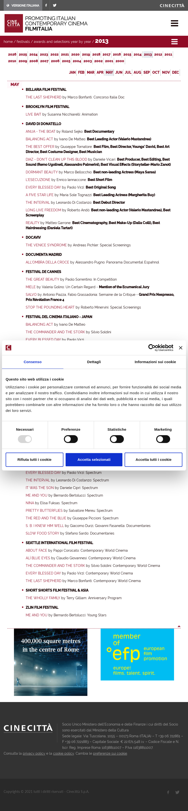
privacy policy (34, 753)
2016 (117, 54)
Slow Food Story (42, 533)
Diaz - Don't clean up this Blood (56, 159)
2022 (54, 54)
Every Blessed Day (43, 187)
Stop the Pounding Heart (50, 307)
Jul (128, 72)
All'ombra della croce (47, 262)
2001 (109, 61)
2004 (77, 61)
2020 (75, 54)
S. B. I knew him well (45, 526)
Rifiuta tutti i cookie (34, 459)
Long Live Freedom (43, 210)
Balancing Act (39, 139)
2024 (33, 54)
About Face (36, 550)
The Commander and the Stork (55, 332)
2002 (98, 61)
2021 (65, 54)
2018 (96, 54)
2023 (44, 54)
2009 (23, 61)
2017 (106, 54)
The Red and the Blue (46, 518)
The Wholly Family (43, 598)
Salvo (31, 295)
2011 (168, 54)
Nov (166, 72)
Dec (175, 72)
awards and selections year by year (62, 42)
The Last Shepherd (43, 97)
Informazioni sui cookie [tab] (155, 362)
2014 (137, 54)
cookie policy (63, 753)
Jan (72, 72)
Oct (156, 72)
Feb (81, 72)
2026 (12, 54)
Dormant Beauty (42, 172)
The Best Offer (40, 147)
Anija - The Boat (41, 131)
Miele (31, 287)
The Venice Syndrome (46, 245)
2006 (55, 61)
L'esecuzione (38, 180)
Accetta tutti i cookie (154, 459)
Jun (118, 72)
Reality (32, 223)
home (8, 42)
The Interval (38, 202)
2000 (120, 61)
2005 (66, 61)
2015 (127, 54)
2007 (44, 61)
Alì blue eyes (38, 558)
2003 (87, 61)
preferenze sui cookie (110, 753)
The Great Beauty (42, 279)
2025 (23, 54)
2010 (12, 61)
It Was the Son (40, 488)
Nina (30, 503)
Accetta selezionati (93, 459)
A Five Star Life (40, 195)
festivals (23, 42)
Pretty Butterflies (44, 511)
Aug (137, 72)
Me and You (36, 495)
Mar (90, 72)
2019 (86, 54)
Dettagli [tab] (94, 362)
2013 (148, 54)
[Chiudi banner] (180, 347)
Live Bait (33, 114)
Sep (146, 72)
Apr (100, 72)
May (109, 72)
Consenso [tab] (33, 362)
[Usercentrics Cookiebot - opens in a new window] (151, 347)
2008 (33, 61)
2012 (158, 54)
